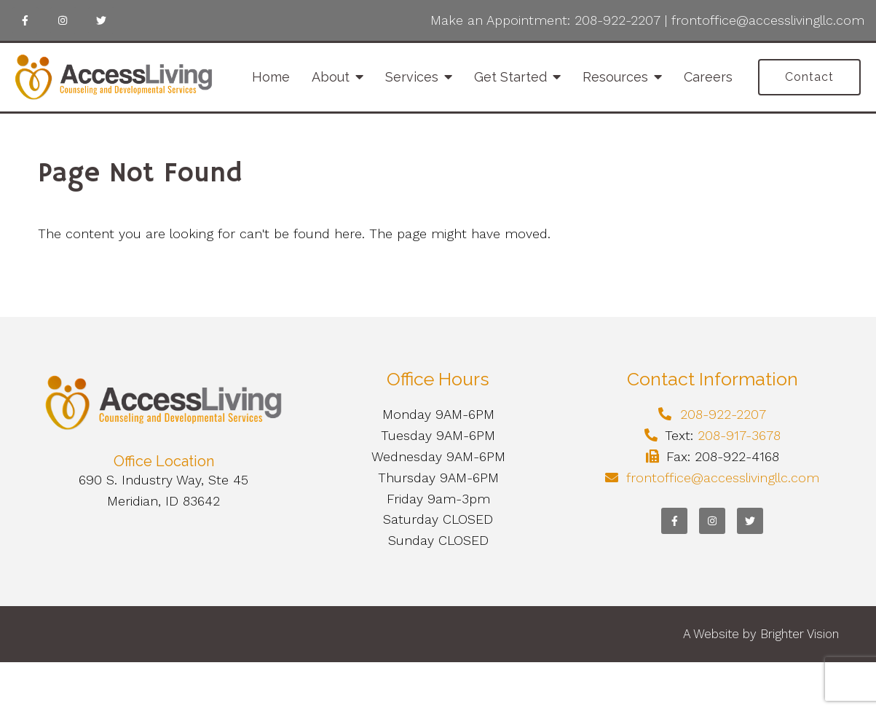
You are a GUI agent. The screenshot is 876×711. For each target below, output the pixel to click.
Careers (708, 77)
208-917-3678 (739, 435)
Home (271, 77)
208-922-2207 (617, 20)
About (331, 77)
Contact (809, 77)
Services (411, 77)
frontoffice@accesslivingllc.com (767, 20)
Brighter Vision (799, 633)
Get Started (510, 77)
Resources (615, 77)
